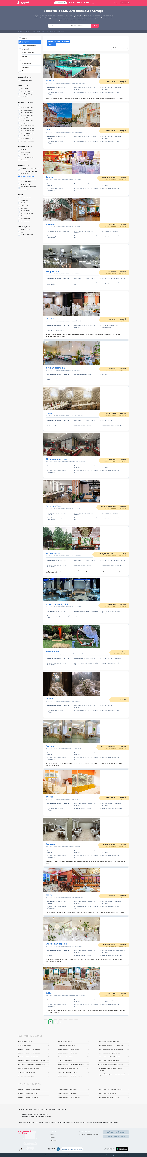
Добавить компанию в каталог (89, 1135)
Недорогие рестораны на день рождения (113, 1064)
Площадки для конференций (33, 1076)
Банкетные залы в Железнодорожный (113, 1090)
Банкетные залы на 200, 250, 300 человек (113, 1045)
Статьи (79, 3)
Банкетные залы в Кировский (33, 1094)
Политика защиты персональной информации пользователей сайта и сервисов (93, 1155)
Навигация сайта (84, 1132)
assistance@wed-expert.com (72, 1149)
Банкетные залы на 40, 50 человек (113, 1061)
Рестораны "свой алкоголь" (73, 1045)
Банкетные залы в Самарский (73, 1094)
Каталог (53, 1132)
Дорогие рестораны (33, 1045)
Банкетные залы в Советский (113, 1094)
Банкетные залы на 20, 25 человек (33, 1053)
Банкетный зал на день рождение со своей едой (113, 1075)
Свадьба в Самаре (24, 31)
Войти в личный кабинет (116, 1132)
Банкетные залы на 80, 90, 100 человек (73, 1076)
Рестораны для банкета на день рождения (33, 1061)
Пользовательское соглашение (55, 1155)
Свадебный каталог (38, 31)
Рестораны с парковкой (73, 1061)
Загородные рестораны (73, 1041)
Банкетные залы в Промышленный (33, 1090)
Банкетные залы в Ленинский (73, 1090)
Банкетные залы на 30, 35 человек (73, 1049)
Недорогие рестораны (33, 1041)
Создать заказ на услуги (116, 1136)
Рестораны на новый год (73, 1057)
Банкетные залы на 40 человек (73, 1053)
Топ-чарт (53, 1140)
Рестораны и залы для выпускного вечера (33, 1064)
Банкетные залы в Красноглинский (73, 1097)
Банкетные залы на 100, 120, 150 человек (113, 1049)
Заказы (71, 3)
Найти (95, 25)
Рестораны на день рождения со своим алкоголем (113, 1069)
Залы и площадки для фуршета (73, 1072)
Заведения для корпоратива (33, 1072)
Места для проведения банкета (73, 1068)
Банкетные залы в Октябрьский (33, 1097)
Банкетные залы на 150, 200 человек (113, 1053)
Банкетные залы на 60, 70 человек (113, 1041)
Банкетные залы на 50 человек (33, 1057)
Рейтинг (87, 3)
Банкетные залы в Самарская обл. (113, 1097)
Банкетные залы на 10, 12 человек (33, 1049)
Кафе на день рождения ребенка (33, 1068)
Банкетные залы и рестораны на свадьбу (73, 1064)
